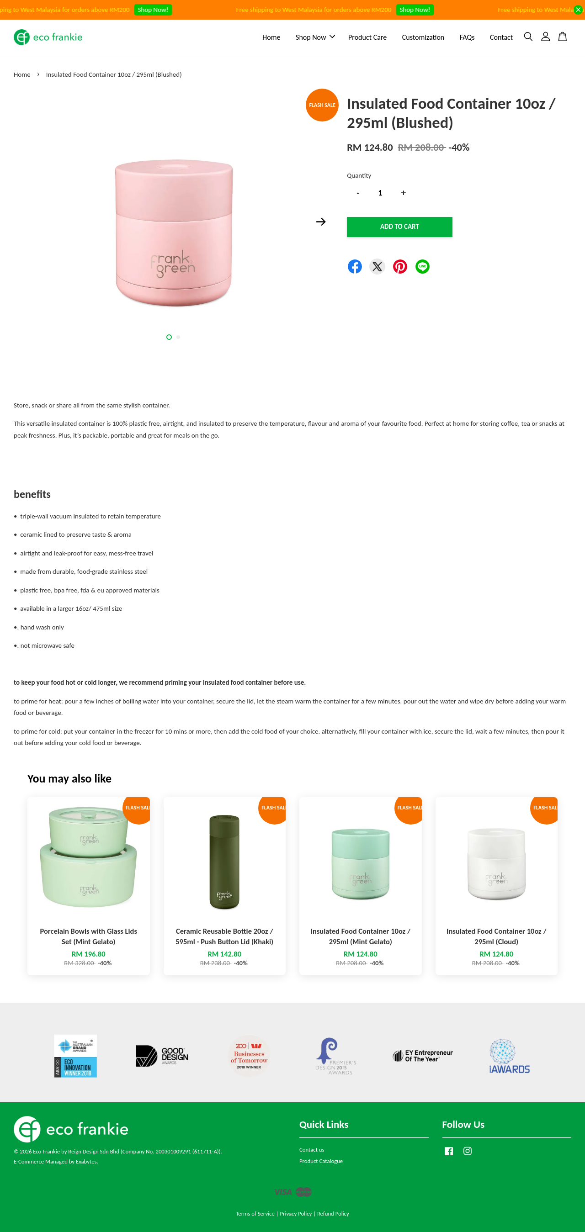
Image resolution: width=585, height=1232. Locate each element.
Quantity (359, 175)
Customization (423, 37)
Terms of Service (255, 1213)
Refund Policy (333, 1213)
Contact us (311, 1149)
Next (320, 221)
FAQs (467, 37)
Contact (501, 37)
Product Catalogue (321, 1161)
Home (271, 37)
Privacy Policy (296, 1213)
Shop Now (315, 37)
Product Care (367, 37)
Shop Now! (159, 9)
